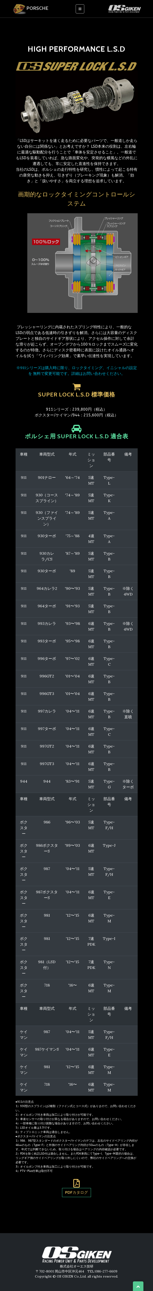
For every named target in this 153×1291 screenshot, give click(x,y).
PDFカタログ (76, 1192)
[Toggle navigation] (80, 8)
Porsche (30, 8)
